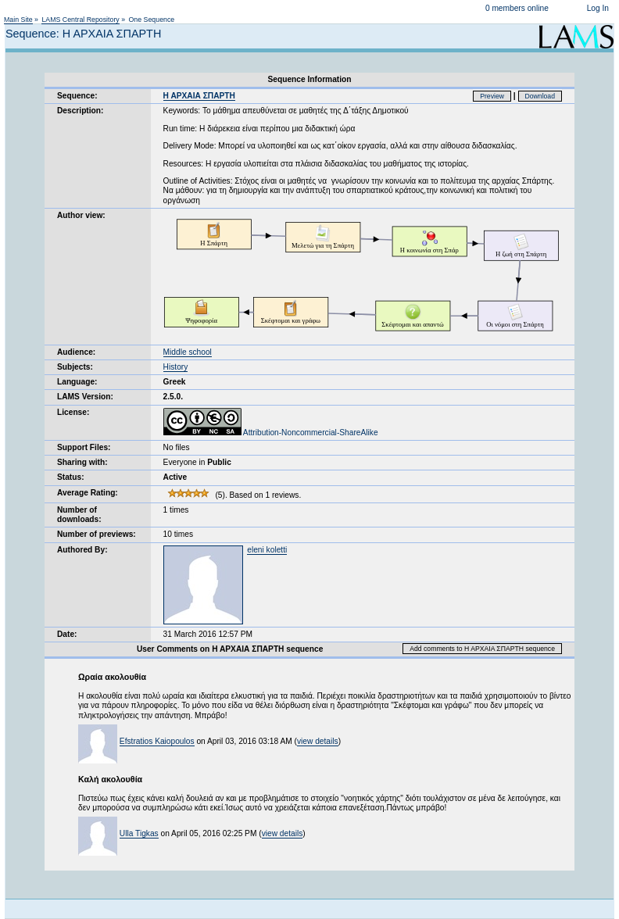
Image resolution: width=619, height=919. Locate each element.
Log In (598, 8)
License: (73, 412)
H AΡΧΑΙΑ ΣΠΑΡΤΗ (199, 95)
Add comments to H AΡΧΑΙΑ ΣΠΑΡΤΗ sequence (482, 649)
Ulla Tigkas (139, 833)
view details (317, 741)
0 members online (517, 8)
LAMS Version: (85, 396)
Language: (77, 381)
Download (540, 96)
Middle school (187, 352)
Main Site (18, 19)
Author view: (81, 215)
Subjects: (75, 367)
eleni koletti (267, 549)
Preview (492, 96)
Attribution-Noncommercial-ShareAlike (270, 432)
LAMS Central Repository (80, 19)
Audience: (76, 352)
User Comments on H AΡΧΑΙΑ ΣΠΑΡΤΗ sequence (230, 649)
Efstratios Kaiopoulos (157, 741)
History (175, 367)
